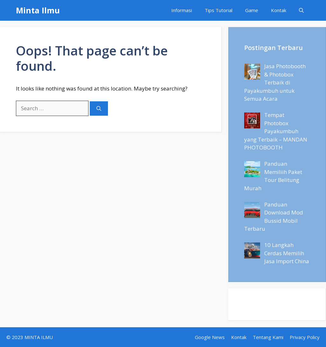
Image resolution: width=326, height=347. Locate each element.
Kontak (278, 10)
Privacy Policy (305, 337)
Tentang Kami (268, 337)
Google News (210, 337)
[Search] (99, 108)
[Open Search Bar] (301, 10)
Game (251, 10)
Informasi (181, 10)
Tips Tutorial (218, 10)
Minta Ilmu (38, 10)
